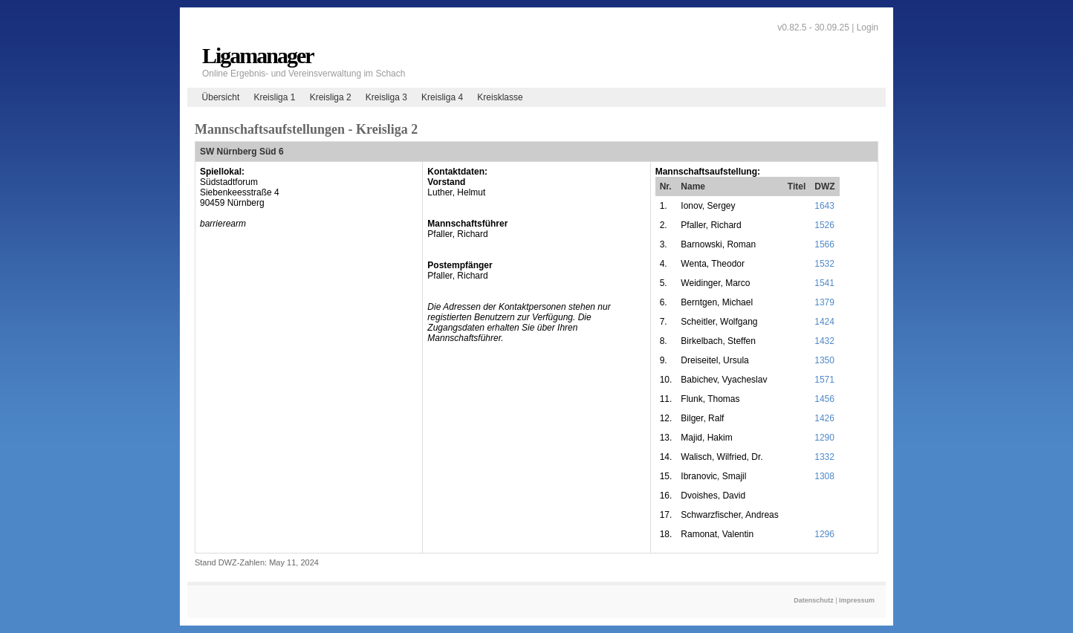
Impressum (857, 600)
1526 (824, 225)
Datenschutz (814, 600)
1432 (824, 341)
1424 (824, 321)
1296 (824, 534)
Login (867, 27)
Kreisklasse (499, 97)
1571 (824, 379)
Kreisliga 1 (274, 97)
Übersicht (221, 97)
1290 (824, 437)
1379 (824, 302)
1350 (824, 360)
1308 (824, 476)
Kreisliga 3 (386, 97)
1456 (824, 399)
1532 (824, 264)
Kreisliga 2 (330, 97)
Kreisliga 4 (442, 97)
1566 (824, 244)
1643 (824, 206)
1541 (824, 283)
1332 (824, 457)
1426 (824, 418)
